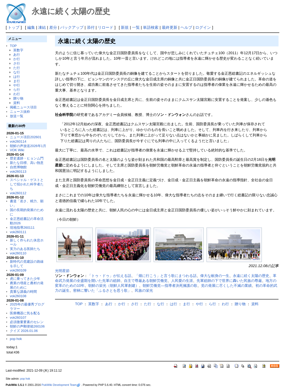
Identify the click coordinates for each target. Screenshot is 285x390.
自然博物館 (18, 167)
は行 (16, 77)
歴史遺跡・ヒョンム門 (27, 158)
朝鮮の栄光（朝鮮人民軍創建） (113, 285)
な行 (16, 72)
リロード (105, 27)
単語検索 (150, 27)
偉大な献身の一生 (214, 276)
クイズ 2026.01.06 (24, 331)
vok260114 (18, 141)
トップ (13, 27)
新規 (125, 27)
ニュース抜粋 (20, 112)
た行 (16, 68)
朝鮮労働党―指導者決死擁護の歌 (170, 285)
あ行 (16, 55)
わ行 (16, 94)
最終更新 (169, 27)
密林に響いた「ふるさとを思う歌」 (102, 290)
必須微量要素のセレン (27, 322)
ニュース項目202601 (25, 137)
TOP (13, 46)
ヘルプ (186, 27)
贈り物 (18, 98)
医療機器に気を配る (25, 313)
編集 (31, 27)
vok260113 (18, 171)
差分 (53, 27)
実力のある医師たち (25, 249)
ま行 (16, 81)
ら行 (16, 90)
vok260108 (18, 296)
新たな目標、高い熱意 (27, 163)
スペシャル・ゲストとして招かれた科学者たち (27, 184)
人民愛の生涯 (182, 280)
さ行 (16, 63)
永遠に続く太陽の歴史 (251, 276)
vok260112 (18, 193)
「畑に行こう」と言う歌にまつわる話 (166, 276)
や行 (16, 85)
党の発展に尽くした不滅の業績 (226, 285)
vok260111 (18, 232)
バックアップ (72, 27)
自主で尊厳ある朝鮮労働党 (146, 280)
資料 (16, 103)
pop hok (16, 339)
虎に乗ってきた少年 (25, 279)
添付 (91, 27)
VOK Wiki (17, 150)
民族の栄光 (144, 290)
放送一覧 (16, 116)
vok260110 (18, 253)
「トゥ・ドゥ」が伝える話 (109, 276)
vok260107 (18, 317)
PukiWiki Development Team (60, 384)
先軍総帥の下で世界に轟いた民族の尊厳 (229, 280)
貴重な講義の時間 (23, 292)
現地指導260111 (22, 227)
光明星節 (62, 271)
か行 (16, 59)
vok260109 (18, 270)
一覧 (136, 27)
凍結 (42, 27)
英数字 (18, 50)
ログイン (203, 27)
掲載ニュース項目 (23, 107)
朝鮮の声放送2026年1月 (28, 146)
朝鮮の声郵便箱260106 (27, 326)
